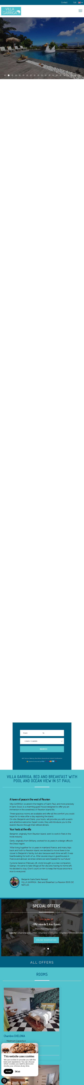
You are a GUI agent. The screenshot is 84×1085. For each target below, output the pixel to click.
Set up (17, 1071)
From (25, 733)
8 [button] (31, 75)
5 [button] (20, 75)
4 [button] (16, 75)
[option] (42, 48)
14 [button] (53, 75)
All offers (42, 962)
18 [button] (68, 75)
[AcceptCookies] (4, 1081)
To (43, 733)
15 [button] (57, 75)
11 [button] (42, 75)
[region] (19, 1059)
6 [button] (23, 75)
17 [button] (64, 75)
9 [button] (34, 75)
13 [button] (49, 75)
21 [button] (79, 75)
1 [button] (5, 75)
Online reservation (46, 940)
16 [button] (60, 75)
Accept (8, 1071)
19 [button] (71, 75)
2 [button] (8, 75)
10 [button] (38, 75)
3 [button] (12, 75)
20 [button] (75, 75)
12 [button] (45, 75)
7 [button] (27, 75)
